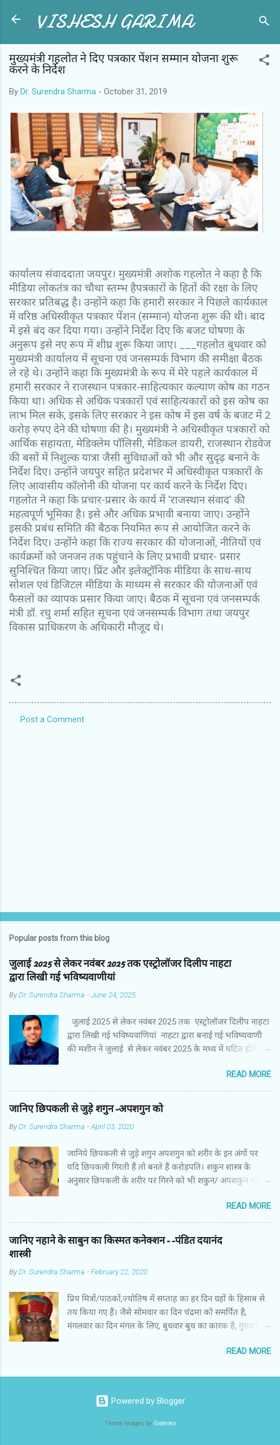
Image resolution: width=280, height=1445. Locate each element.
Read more (248, 1074)
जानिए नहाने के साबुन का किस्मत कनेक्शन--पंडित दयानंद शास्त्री (115, 1247)
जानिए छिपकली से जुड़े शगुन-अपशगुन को (86, 1109)
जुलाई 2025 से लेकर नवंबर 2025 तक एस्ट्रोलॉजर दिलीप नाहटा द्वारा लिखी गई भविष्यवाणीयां (120, 970)
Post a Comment (52, 719)
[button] (264, 62)
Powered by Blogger (140, 1401)
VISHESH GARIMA (114, 21)
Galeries (165, 1423)
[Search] (264, 23)
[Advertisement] (140, 815)
